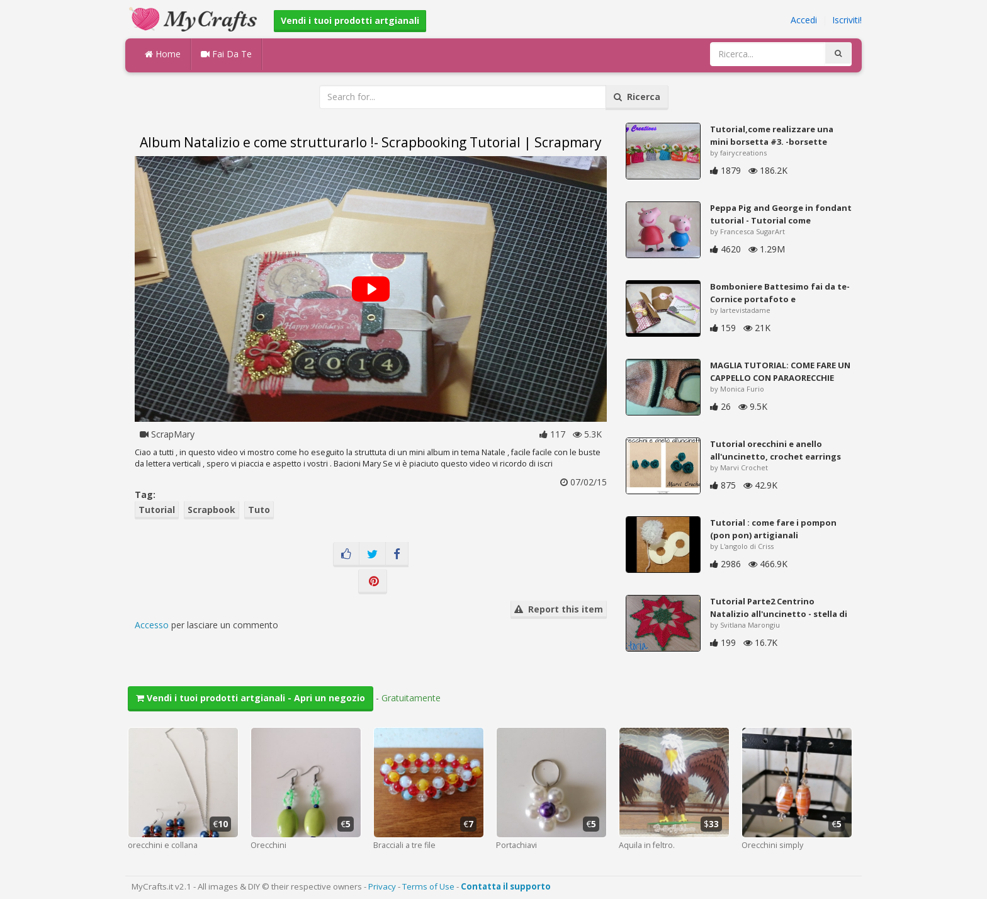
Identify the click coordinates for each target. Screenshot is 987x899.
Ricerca (637, 97)
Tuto (259, 510)
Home (163, 54)
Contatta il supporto (506, 886)
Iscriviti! (847, 20)
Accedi (804, 20)
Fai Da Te (226, 54)
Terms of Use (428, 886)
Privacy (382, 886)
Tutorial (156, 510)
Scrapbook (211, 510)
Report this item (558, 609)
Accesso (152, 625)
